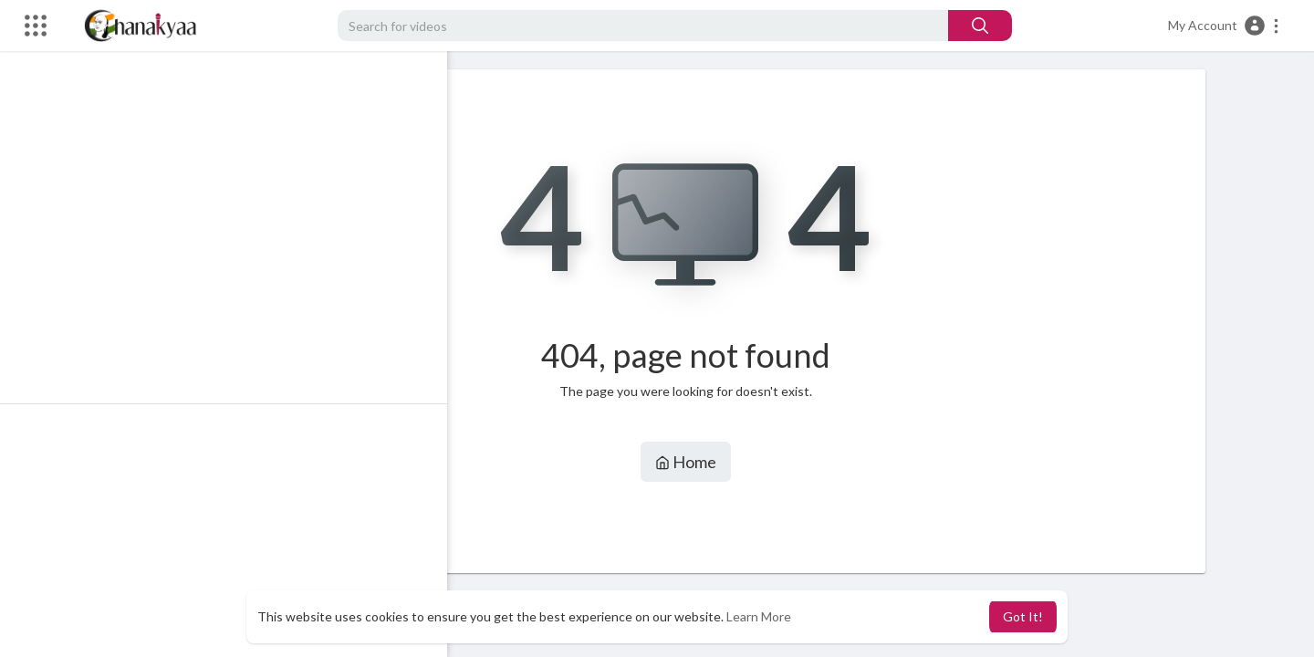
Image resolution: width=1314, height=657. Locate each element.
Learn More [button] (758, 616)
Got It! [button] (1023, 616)
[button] (1224, 26)
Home (694, 462)
